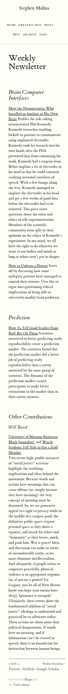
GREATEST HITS (30, 24)
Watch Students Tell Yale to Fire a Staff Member (33, 447)
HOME (11, 24)
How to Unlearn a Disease (28, 265)
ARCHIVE (30, 34)
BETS (16, 34)
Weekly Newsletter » (53, 664)
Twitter (14, 669)
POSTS (48, 24)
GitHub (28, 669)
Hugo (28, 679)
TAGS (43, 34)
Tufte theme (21, 685)
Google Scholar (47, 669)
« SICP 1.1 (14, 664)
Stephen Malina (34, 8)
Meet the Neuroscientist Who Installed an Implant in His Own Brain (33, 113)
